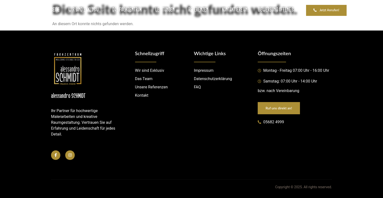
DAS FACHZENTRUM (129, 10)
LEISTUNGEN (167, 10)
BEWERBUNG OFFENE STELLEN (282, 10)
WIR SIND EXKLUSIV (86, 10)
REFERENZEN (200, 10)
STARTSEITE (50, 10)
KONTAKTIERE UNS (235, 10)
